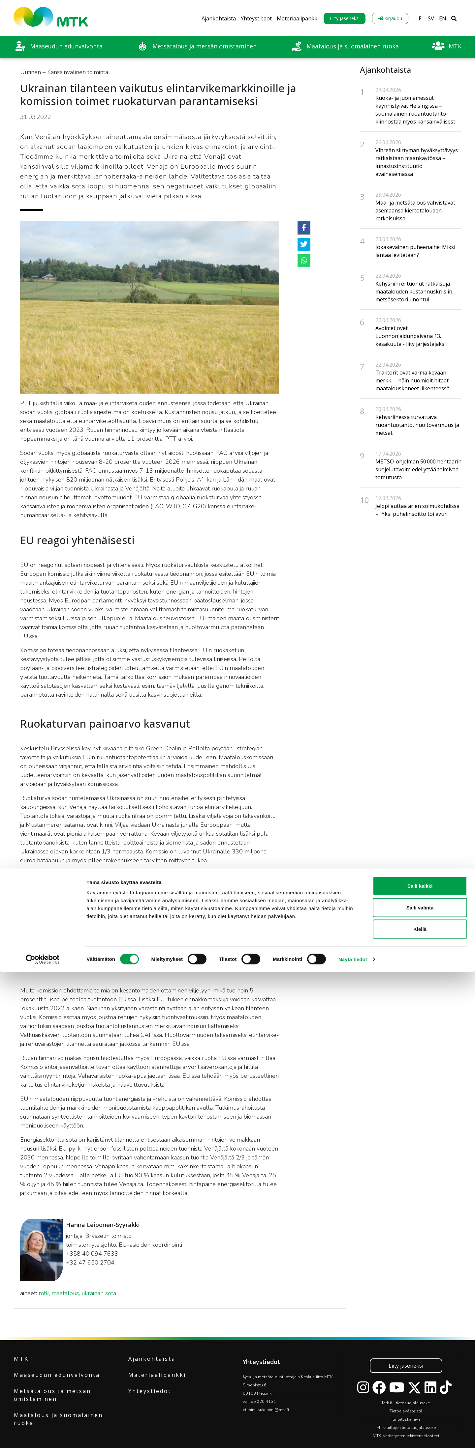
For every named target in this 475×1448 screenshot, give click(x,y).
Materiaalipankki (298, 18)
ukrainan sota (98, 1293)
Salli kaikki (420, 1361)
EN (442, 18)
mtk (44, 1293)
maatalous (65, 1293)
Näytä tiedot (352, 1435)
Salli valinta (420, 1383)
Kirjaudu (390, 18)
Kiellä (420, 1404)
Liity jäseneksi (345, 18)
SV (431, 18)
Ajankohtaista (219, 18)
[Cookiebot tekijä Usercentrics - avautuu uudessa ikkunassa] (43, 1435)
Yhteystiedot (256, 18)
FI (421, 18)
